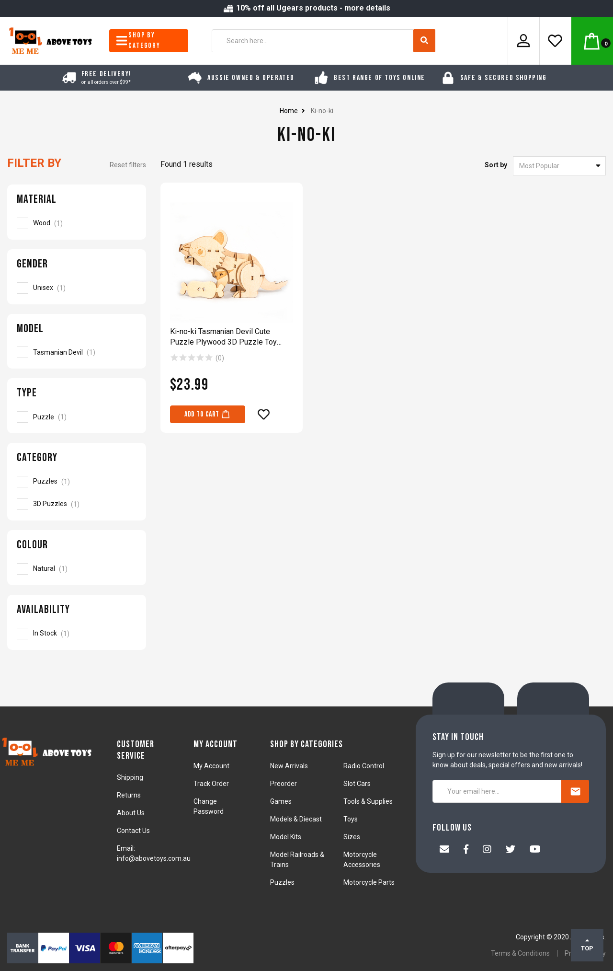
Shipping (130, 777)
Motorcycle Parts (369, 882)
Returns (129, 795)
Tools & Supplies (368, 801)
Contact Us (133, 830)
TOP (587, 944)
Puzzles (282, 882)
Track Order (211, 783)
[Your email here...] (497, 791)
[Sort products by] (559, 165)
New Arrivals (289, 766)
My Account (211, 766)
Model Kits (285, 837)
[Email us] (444, 850)
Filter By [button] (34, 163)
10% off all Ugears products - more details (306, 7)
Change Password (208, 806)
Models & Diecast (296, 819)
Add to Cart (207, 414)
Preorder (283, 783)
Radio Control (363, 766)
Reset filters (128, 165)
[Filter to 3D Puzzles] (76, 504)
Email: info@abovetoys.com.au (154, 853)
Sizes (351, 837)
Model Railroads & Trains (297, 859)
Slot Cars (357, 783)
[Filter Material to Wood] (76, 223)
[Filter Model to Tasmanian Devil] (76, 352)
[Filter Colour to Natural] (76, 568)
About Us (131, 813)
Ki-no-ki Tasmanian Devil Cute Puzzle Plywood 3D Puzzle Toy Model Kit (223, 337)
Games (281, 801)
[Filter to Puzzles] (76, 481)
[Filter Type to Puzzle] (76, 416)
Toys (350, 819)
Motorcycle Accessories (361, 859)
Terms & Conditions (520, 953)
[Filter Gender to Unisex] (76, 288)
